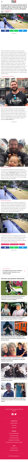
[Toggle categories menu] (2, 1)
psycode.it (14, 427)
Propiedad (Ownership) (14, 440)
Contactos (14, 425)
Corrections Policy (14, 435)
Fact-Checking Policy (14, 433)
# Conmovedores (14, 244)
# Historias (22, 244)
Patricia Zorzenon (8, 10)
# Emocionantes (5, 244)
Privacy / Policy (14, 448)
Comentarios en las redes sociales (14, 442)
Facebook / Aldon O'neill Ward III (8, 76)
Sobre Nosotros (14, 423)
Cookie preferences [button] (14, 450)
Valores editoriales (14, 437)
